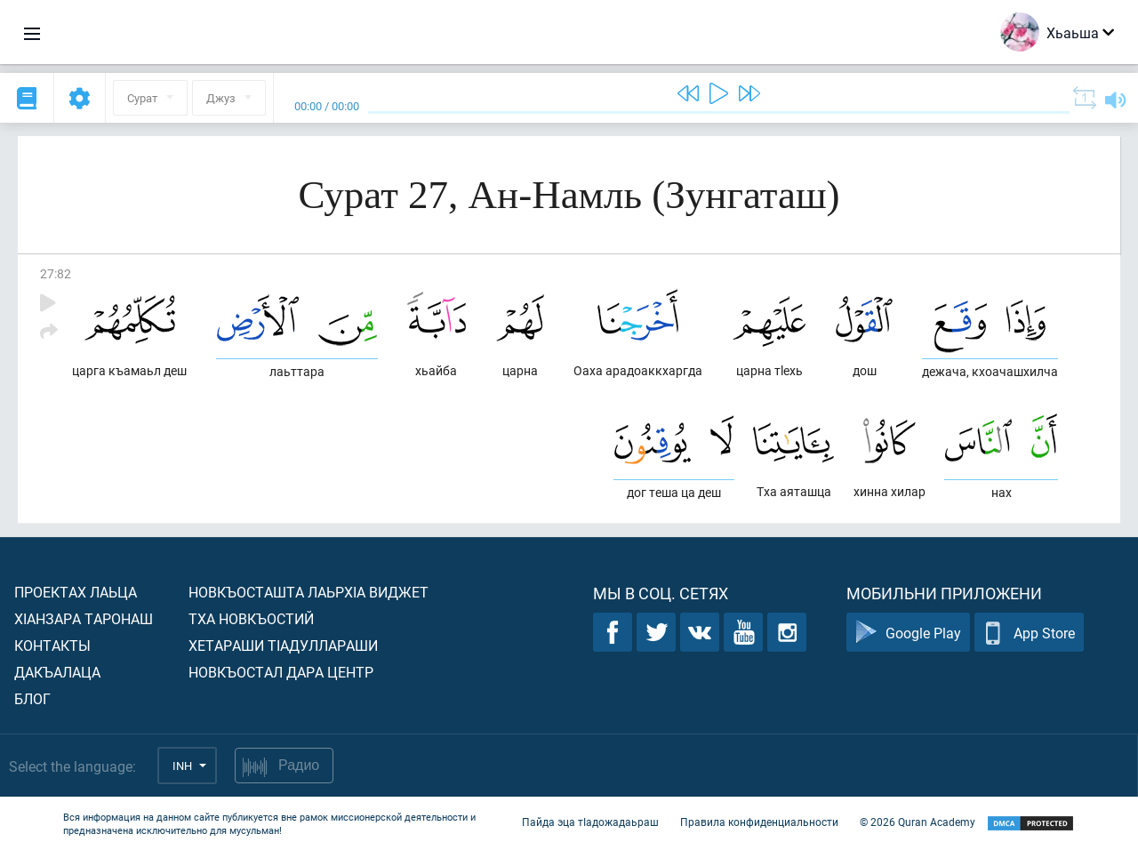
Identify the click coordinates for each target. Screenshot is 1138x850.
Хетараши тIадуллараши (283, 645)
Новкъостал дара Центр (280, 671)
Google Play (908, 632)
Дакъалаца (57, 671)
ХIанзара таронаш (83, 618)
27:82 (55, 273)
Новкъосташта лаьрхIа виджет (308, 591)
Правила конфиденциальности (759, 821)
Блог (32, 698)
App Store (1029, 632)
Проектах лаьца (75, 591)
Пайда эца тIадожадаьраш (590, 821)
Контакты (52, 645)
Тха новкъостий (251, 618)
